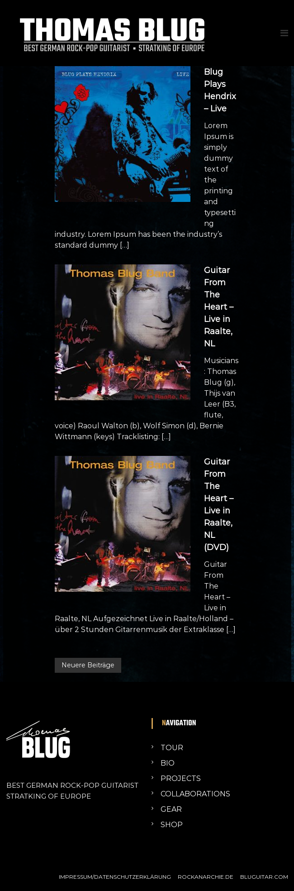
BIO (168, 763)
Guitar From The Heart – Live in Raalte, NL (218, 307)
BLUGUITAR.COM (264, 876)
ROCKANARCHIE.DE (205, 876)
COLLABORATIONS (195, 794)
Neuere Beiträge (88, 665)
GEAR (171, 809)
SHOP (172, 824)
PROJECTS (181, 778)
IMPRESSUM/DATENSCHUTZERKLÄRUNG (115, 876)
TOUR (172, 747)
